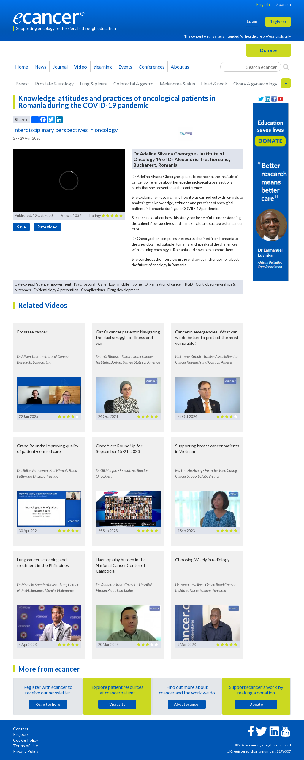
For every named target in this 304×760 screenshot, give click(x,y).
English (263, 4)
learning (103, 66)
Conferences (151, 66)
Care (102, 284)
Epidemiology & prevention (56, 289)
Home (21, 66)
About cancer (187, 704)
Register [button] (278, 21)
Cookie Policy (25, 739)
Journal (60, 66)
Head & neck (214, 83)
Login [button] (252, 21)
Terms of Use (25, 745)
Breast (22, 83)
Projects (21, 734)
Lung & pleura (93, 83)
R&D (189, 284)
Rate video (47, 227)
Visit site (117, 704)
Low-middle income (125, 284)
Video (80, 66)
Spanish (283, 4)
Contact (20, 728)
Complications (93, 289)
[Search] (286, 67)
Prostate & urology (54, 83)
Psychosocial (84, 284)
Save (21, 227)
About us (180, 66)
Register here (47, 704)
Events (125, 66)
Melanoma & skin (177, 83)
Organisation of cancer (163, 284)
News (40, 66)
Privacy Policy (25, 751)
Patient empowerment (52, 284)
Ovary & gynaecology (255, 83)
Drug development (123, 289)
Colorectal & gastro (133, 83)
